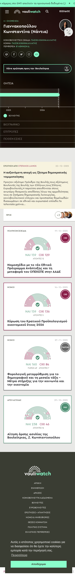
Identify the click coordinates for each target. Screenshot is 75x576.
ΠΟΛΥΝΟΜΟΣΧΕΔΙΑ (16, 231)
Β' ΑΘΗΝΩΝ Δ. (23, 46)
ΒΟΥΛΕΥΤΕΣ (37, 503)
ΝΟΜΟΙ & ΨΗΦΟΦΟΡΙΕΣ (37, 517)
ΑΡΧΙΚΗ (37, 483)
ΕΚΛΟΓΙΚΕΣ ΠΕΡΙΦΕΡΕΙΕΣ (37, 532)
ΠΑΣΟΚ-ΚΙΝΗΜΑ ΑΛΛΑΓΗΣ (43, 40)
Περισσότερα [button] (19, 555)
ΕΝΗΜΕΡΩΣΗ (37, 488)
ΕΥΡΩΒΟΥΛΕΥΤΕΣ (37, 508)
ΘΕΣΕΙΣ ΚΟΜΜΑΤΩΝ (37, 522)
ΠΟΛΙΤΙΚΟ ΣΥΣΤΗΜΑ (37, 527)
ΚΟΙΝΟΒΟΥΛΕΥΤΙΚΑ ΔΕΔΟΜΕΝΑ (37, 498)
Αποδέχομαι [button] (38, 564)
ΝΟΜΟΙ (10, 287)
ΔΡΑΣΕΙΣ (38, 493)
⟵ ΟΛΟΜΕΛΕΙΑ (11, 21)
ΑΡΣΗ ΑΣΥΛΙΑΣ (14, 400)
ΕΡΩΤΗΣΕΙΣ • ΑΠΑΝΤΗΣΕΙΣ (37, 512)
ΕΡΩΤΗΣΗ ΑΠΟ (20, 166)
